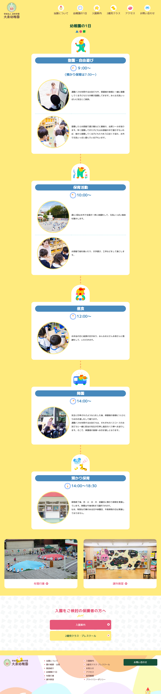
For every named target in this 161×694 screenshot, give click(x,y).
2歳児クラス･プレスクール (98, 659)
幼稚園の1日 (80, 10)
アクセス (130, 10)
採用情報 (90, 670)
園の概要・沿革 (53, 659)
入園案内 (97, 10)
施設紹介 (50, 663)
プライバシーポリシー (96, 674)
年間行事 (50, 670)
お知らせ (90, 663)
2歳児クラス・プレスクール (80, 635)
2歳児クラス (113, 10)
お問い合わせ (147, 10)
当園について (61, 10)
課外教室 (50, 674)
